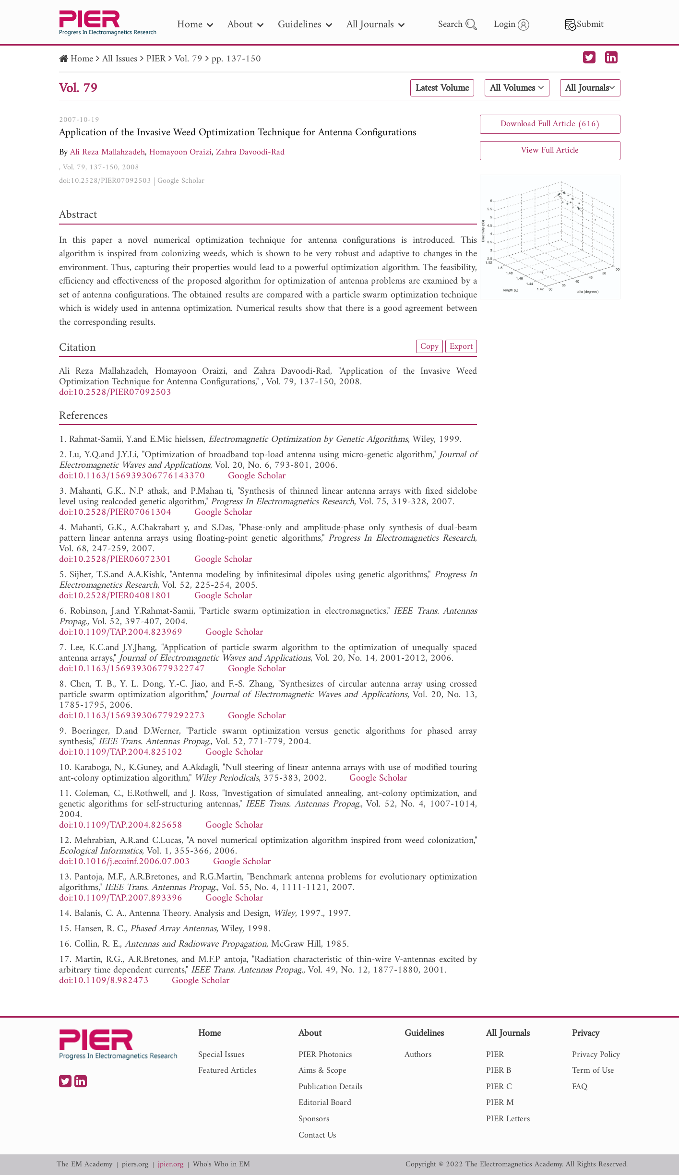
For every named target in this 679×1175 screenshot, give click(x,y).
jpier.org (170, 1164)
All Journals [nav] (375, 24)
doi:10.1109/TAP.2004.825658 (120, 825)
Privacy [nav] (585, 1034)
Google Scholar (180, 181)
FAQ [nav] (579, 1087)
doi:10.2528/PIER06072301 (115, 559)
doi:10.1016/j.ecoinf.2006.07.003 (124, 862)
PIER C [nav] (499, 1087)
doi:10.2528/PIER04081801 (115, 596)
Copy (429, 346)
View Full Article (550, 150)
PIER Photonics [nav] (325, 1054)
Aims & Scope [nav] (322, 1070)
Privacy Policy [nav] (596, 1054)
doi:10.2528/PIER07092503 (105, 181)
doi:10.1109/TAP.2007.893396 (120, 898)
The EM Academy (84, 1164)
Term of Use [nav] (593, 1070)
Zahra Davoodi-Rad (250, 152)
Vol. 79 (189, 59)
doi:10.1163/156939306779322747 (132, 669)
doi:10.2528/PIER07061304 (115, 512)
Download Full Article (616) (550, 124)
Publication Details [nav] (330, 1087)
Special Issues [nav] (221, 1054)
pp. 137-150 (236, 59)
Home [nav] (195, 24)
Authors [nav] (418, 1054)
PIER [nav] (495, 1054)
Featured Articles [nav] (227, 1070)
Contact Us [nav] (317, 1135)
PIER (156, 59)
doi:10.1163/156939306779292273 (132, 716)
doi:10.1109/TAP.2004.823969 (120, 632)
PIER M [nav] (500, 1102)
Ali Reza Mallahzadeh (107, 152)
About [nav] (245, 24)
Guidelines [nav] (305, 24)
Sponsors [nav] (313, 1119)
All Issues (119, 59)
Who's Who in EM (221, 1164)
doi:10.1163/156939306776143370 (132, 476)
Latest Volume (442, 88)
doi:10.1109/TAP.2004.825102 (120, 752)
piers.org (135, 1164)
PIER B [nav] (498, 1070)
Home (82, 59)
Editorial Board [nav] (324, 1102)
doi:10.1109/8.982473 (104, 981)
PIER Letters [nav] (508, 1119)
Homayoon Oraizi (180, 152)
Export (461, 346)
